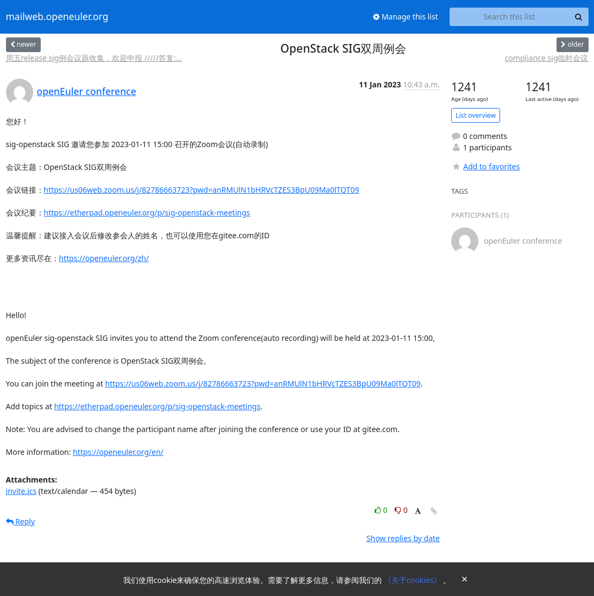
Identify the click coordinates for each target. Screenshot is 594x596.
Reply (20, 521)
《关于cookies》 (413, 580)
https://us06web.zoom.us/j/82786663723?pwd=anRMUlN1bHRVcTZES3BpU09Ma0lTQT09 (201, 190)
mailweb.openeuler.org (57, 16)
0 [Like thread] (382, 510)
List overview (476, 115)
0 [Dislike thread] (401, 510)
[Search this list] (510, 17)
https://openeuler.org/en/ (118, 452)
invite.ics (21, 491)
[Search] (579, 17)
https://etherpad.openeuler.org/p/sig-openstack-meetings (147, 212)
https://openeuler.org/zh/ (104, 258)
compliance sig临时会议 (547, 58)
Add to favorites (485, 166)
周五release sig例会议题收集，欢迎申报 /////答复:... (94, 58)
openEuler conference (86, 91)
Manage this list (405, 16)
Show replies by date (403, 538)
